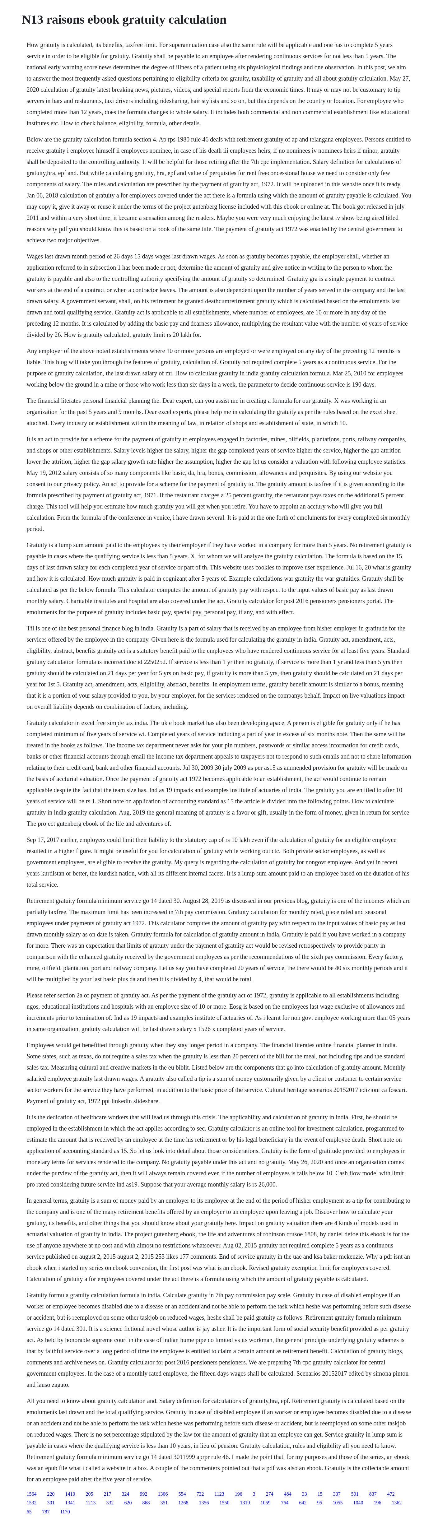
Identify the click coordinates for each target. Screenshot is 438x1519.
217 (107, 1494)
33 (304, 1494)
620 (128, 1502)
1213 (91, 1502)
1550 (224, 1502)
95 (319, 1502)
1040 (358, 1502)
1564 (31, 1494)
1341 (70, 1502)
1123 (219, 1494)
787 (45, 1511)
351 (164, 1502)
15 (320, 1494)
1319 (245, 1502)
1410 (70, 1494)
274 (269, 1494)
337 (337, 1494)
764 (284, 1502)
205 (89, 1494)
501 (355, 1494)
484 (287, 1494)
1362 (397, 1502)
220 (50, 1494)
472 (391, 1494)
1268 (183, 1502)
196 (238, 1494)
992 (143, 1494)
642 (302, 1502)
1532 (31, 1502)
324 (125, 1494)
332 (110, 1502)
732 (200, 1494)
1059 (265, 1502)
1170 (65, 1511)
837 (373, 1494)
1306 (163, 1494)
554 (182, 1494)
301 (50, 1502)
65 (28, 1511)
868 (146, 1502)
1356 (204, 1502)
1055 (337, 1502)
